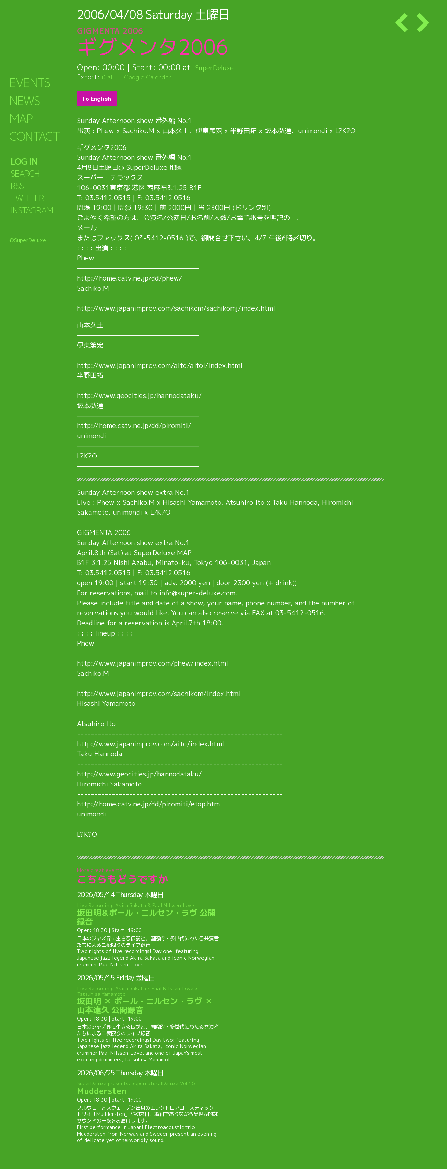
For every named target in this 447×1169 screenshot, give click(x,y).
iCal (107, 76)
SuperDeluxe (219, 67)
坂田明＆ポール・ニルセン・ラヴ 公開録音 (149, 914)
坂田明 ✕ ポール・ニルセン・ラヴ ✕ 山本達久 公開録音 (149, 1000)
